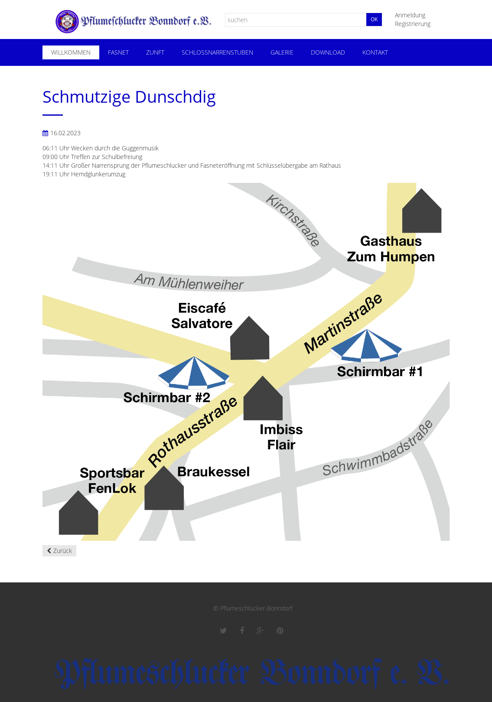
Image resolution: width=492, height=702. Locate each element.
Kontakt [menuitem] (375, 52)
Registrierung (412, 24)
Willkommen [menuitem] (71, 52)
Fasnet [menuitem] (118, 52)
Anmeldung (410, 15)
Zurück (62, 550)
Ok (374, 19)
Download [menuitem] (328, 52)
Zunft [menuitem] (155, 52)
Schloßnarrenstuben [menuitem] (217, 52)
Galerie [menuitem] (281, 52)
